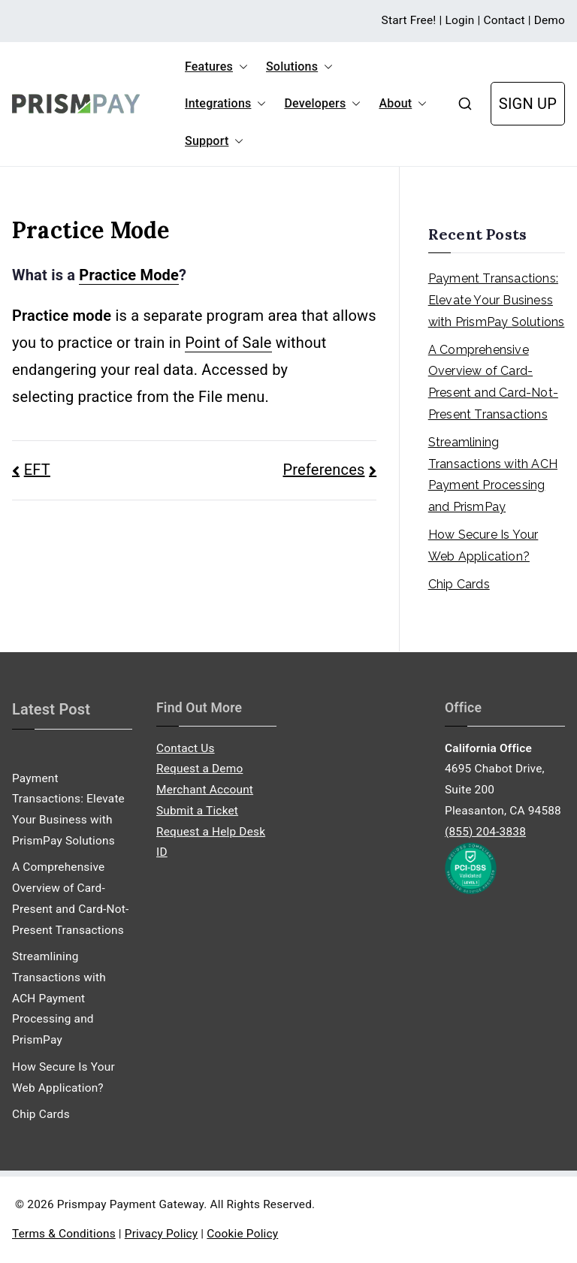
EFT (37, 470)
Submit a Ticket (197, 810)
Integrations (225, 103)
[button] (240, 67)
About (403, 103)
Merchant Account (204, 789)
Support (214, 141)
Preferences (324, 470)
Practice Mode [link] (129, 275)
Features (216, 67)
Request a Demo (199, 768)
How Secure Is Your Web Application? (483, 545)
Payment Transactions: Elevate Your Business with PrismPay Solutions (496, 300)
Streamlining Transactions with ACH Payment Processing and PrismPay (492, 474)
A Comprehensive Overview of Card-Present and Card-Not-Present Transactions (493, 382)
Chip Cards (459, 584)
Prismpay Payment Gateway (130, 1204)
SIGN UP (528, 104)
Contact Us (185, 748)
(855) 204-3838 (485, 831)
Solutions (299, 67)
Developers (322, 103)
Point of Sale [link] (228, 343)
